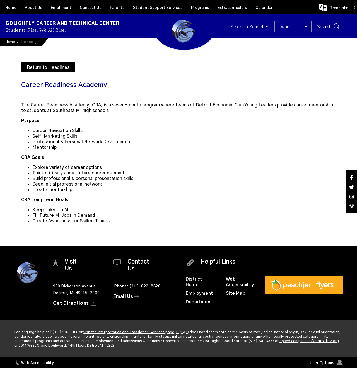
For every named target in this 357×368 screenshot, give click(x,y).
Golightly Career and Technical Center (62, 23)
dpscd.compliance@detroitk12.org (309, 341)
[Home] (11, 7)
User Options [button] (322, 363)
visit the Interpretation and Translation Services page (128, 332)
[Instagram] (351, 196)
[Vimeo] (351, 206)
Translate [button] (339, 8)
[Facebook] (351, 177)
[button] (249, 26)
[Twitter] (351, 187)
